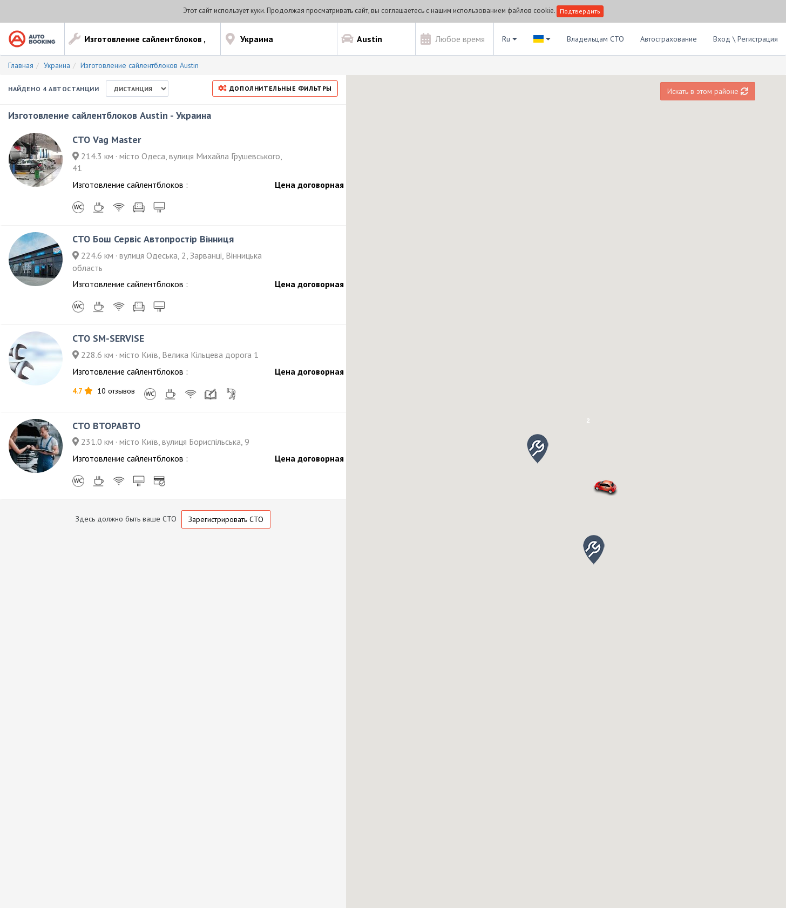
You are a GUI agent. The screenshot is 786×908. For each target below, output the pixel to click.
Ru (509, 39)
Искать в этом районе (707, 91)
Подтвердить (580, 11)
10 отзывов (116, 391)
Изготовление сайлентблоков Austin (139, 65)
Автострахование (668, 39)
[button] (594, 550)
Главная (20, 65)
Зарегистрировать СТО (225, 519)
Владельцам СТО (595, 39)
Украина (57, 65)
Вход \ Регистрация (745, 39)
